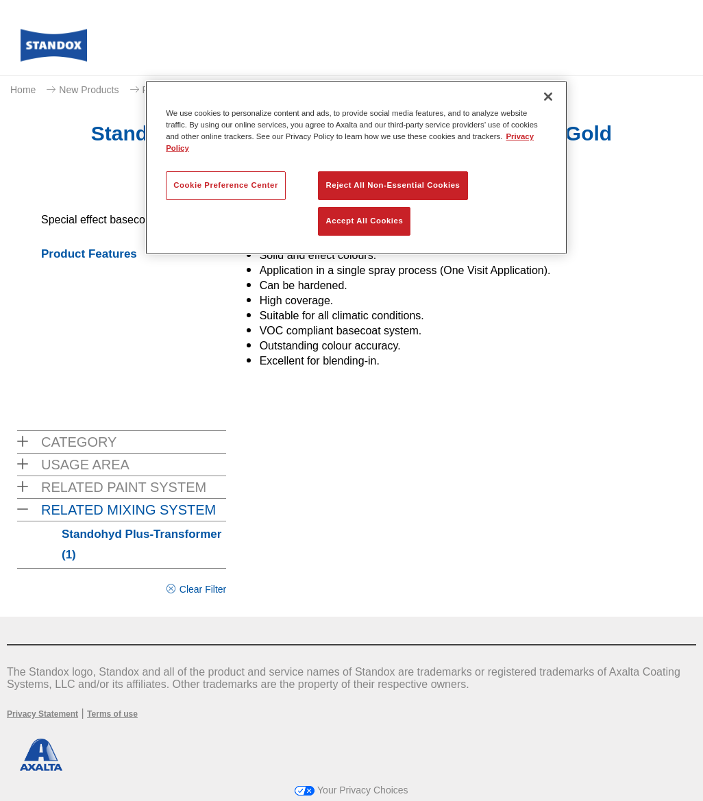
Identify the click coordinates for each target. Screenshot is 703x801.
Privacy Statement (42, 714)
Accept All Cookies (365, 221)
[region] (356, 167)
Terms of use (112, 714)
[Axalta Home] (54, 49)
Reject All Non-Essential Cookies (392, 185)
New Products (89, 89)
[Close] (548, 97)
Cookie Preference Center (225, 185)
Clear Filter (203, 589)
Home (23, 89)
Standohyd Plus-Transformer (141, 544)
